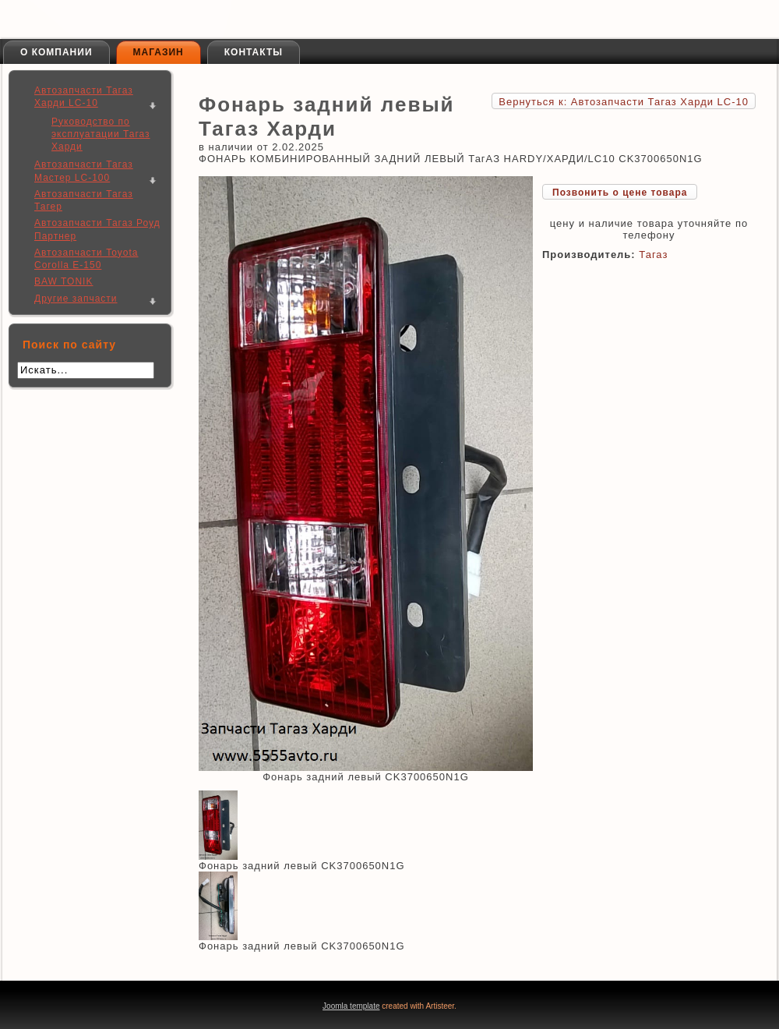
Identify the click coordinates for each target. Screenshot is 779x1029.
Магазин (158, 52)
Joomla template (351, 1006)
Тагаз (653, 254)
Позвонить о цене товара (619, 192)
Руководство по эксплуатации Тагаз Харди (100, 134)
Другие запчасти (76, 298)
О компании (56, 52)
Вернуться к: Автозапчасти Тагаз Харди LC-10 (624, 102)
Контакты (253, 52)
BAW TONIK (63, 281)
